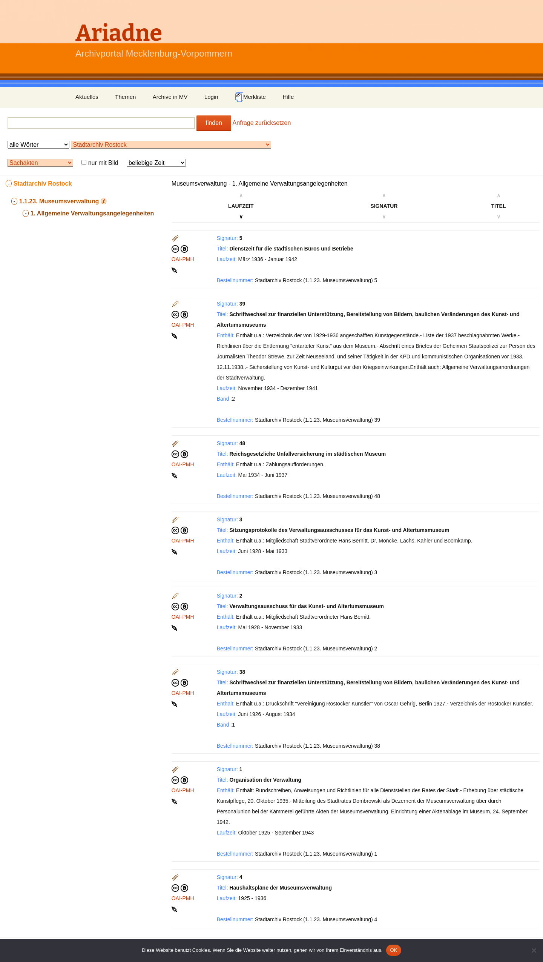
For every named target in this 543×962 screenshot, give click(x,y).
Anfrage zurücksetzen (262, 123)
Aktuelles (86, 97)
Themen (125, 97)
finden (214, 123)
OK (393, 950)
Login (211, 97)
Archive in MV (170, 97)
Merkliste (250, 97)
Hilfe (288, 97)
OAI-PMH (183, 259)
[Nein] (533, 950)
